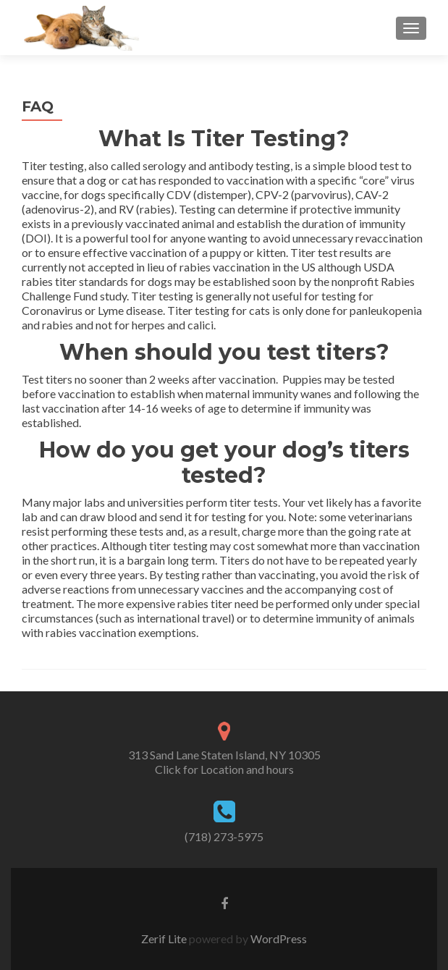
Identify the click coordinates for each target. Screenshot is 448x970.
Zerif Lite (165, 938)
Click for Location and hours (224, 769)
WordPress (277, 938)
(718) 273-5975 (224, 836)
